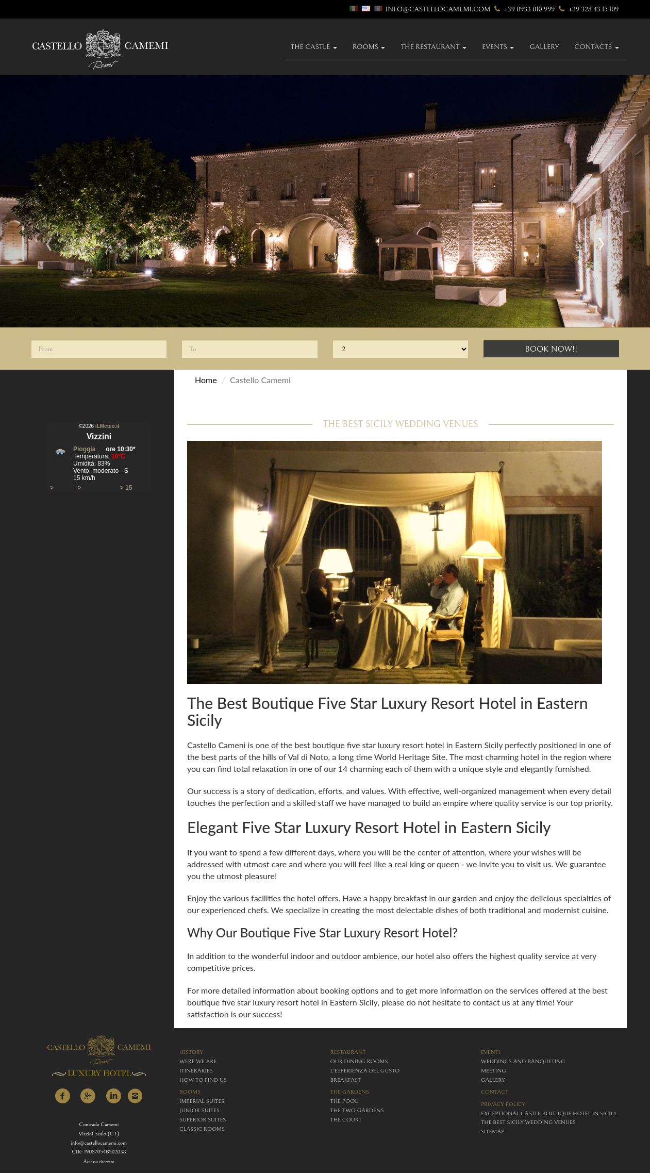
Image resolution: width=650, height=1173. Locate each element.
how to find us (203, 1080)
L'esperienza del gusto (365, 1070)
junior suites (199, 1110)
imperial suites (201, 1101)
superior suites (202, 1119)
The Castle (314, 47)
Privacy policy (503, 1104)
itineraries (196, 1070)
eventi (490, 1052)
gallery (544, 47)
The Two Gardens (357, 1110)
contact (494, 1091)
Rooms (369, 47)
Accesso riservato (99, 1162)
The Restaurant (433, 47)
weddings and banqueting (523, 1061)
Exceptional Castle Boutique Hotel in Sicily (548, 1113)
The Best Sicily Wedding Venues (528, 1122)
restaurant (348, 1052)
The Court (346, 1119)
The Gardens (349, 1091)
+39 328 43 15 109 (588, 9)
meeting (493, 1070)
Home (206, 380)
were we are (197, 1061)
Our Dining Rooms (359, 1061)
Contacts (596, 47)
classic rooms (202, 1129)
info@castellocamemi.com (438, 9)
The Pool (344, 1101)
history (191, 1052)
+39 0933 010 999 (523, 9)
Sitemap (492, 1131)
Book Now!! (551, 349)
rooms (190, 1091)
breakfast (345, 1080)
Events (498, 47)
